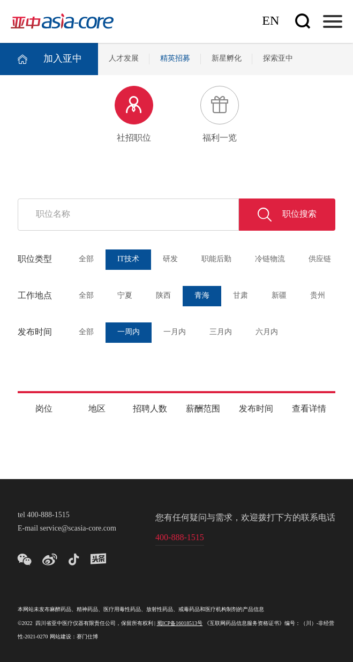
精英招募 (175, 59)
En (270, 21)
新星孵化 (227, 59)
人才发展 (124, 59)
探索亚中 (278, 59)
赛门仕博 (87, 637)
